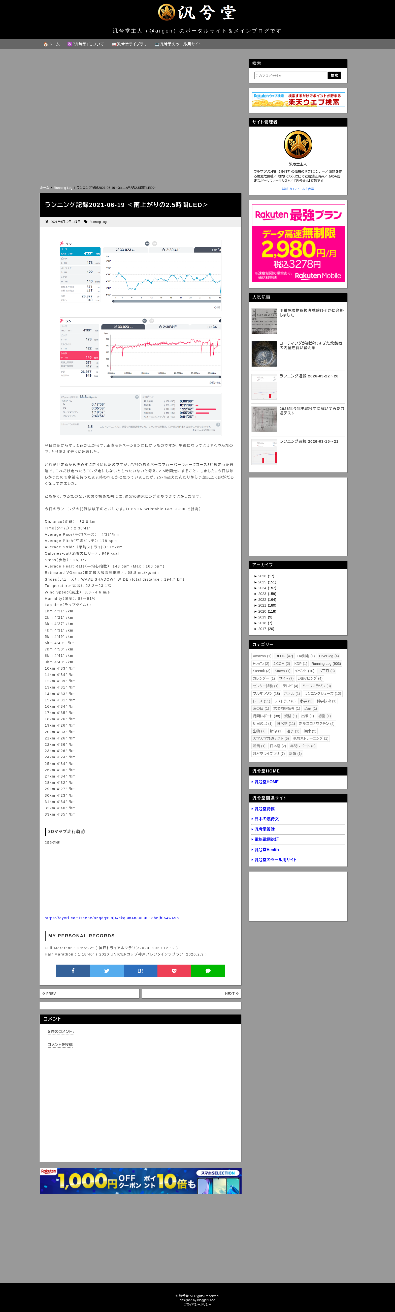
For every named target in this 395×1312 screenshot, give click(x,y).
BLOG (284, 656)
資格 (290, 716)
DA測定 (306, 656)
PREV (49, 994)
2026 (262, 576)
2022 (262, 600)
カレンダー (264, 678)
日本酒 (278, 746)
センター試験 (266, 686)
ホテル (292, 694)
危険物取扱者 (286, 708)
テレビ (290, 686)
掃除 (310, 731)
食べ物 (286, 724)
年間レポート (302, 746)
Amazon (262, 656)
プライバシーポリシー (198, 1304)
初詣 (324, 716)
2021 (262, 605)
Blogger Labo (206, 1300)
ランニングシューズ (322, 694)
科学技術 (326, 701)
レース (261, 701)
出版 (307, 716)
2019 (262, 617)
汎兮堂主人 (298, 164)
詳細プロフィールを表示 (298, 189)
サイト (286, 678)
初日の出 (263, 724)
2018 (262, 623)
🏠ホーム (51, 44)
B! (140, 971)
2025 (262, 582)
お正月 (327, 671)
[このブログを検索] (290, 75)
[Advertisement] (140, 146)
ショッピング (310, 678)
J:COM (282, 664)
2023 (262, 594)
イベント (304, 671)
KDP (300, 664)
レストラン (284, 701)
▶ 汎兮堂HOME (265, 782)
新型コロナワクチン (317, 724)
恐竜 (310, 708)
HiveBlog (329, 656)
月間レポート (266, 716)
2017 (262, 629)
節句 (276, 731)
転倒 (259, 746)
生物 (259, 731)
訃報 (295, 754)
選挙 (293, 731)
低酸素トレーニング (310, 738)
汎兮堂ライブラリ (269, 754)
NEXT (232, 994)
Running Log (98, 222)
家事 (306, 701)
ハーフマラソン (317, 686)
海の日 (261, 708)
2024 (262, 588)
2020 (262, 611)
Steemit (262, 671)
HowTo (261, 664)
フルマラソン (266, 694)
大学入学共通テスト (271, 738)
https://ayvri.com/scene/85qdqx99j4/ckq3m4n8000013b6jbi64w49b (112, 918)
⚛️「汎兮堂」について (85, 44)
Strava (282, 671)
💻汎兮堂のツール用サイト (177, 44)
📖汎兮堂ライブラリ (129, 44)
